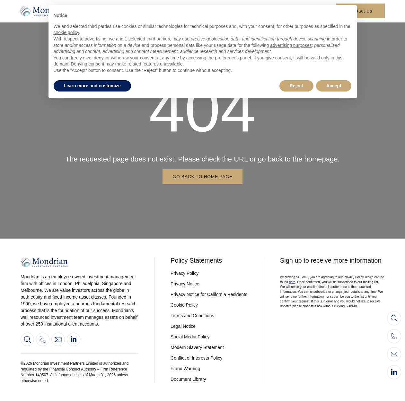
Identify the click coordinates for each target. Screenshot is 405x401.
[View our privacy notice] (209, 284)
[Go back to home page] (202, 176)
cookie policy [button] (66, 32)
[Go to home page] (79, 262)
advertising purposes (291, 45)
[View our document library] (209, 379)
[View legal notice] (209, 326)
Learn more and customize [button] (92, 85)
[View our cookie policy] (209, 305)
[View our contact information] (42, 339)
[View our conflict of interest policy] (209, 358)
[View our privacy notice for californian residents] (209, 294)
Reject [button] (296, 85)
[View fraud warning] (209, 368)
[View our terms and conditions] (209, 315)
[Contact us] (58, 339)
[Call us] (394, 336)
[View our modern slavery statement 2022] (209, 347)
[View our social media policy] (209, 337)
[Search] (27, 339)
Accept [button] (333, 85)
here (292, 282)
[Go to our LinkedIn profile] (73, 339)
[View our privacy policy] (209, 273)
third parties (158, 38)
